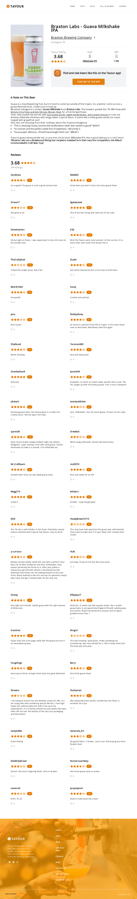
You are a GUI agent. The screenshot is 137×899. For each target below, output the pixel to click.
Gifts (82, 6)
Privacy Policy (62, 874)
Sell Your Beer (107, 6)
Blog (92, 6)
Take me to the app (88, 81)
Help (58, 862)
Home (72, 6)
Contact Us (61, 868)
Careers (122, 6)
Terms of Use (62, 880)
